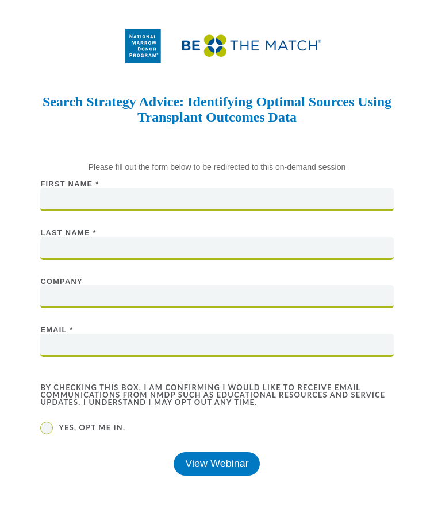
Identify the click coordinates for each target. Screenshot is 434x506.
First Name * (69, 184)
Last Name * (68, 232)
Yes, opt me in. (92, 427)
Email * (56, 329)
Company (61, 281)
